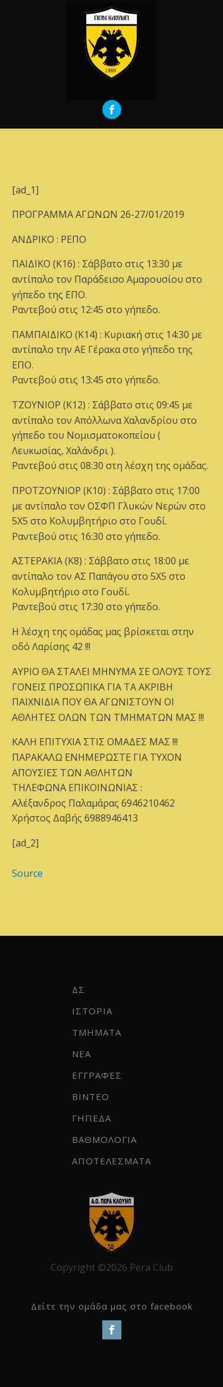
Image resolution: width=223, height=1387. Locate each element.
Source (27, 873)
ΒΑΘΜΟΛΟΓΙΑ (104, 1139)
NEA (81, 1054)
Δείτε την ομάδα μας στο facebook (112, 1306)
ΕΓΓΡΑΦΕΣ (97, 1075)
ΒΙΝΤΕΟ (90, 1096)
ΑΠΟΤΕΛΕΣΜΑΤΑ (111, 1161)
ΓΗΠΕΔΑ (91, 1118)
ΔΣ (78, 989)
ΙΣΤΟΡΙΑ (92, 1011)
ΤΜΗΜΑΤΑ (96, 1032)
